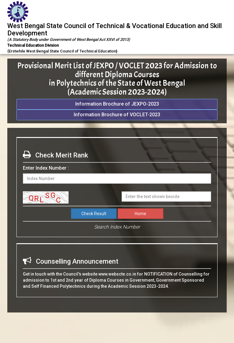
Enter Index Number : (46, 168)
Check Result (93, 213)
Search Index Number (117, 227)
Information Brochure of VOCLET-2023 (117, 114)
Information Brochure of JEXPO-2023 (117, 104)
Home (140, 213)
